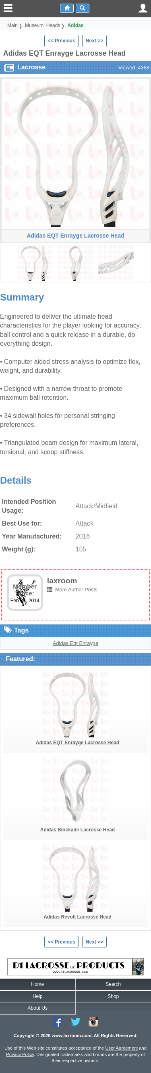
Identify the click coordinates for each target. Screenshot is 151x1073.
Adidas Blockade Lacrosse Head (77, 830)
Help (38, 996)
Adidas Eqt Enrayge (75, 643)
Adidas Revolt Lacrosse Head (77, 917)
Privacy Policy (20, 1054)
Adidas (75, 25)
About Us (38, 1008)
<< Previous (61, 41)
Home (37, 984)
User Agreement (121, 1048)
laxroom (62, 580)
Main (12, 25)
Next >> (94, 41)
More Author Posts (76, 590)
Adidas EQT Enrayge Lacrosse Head (77, 742)
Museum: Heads (42, 25)
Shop (113, 996)
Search (113, 984)
